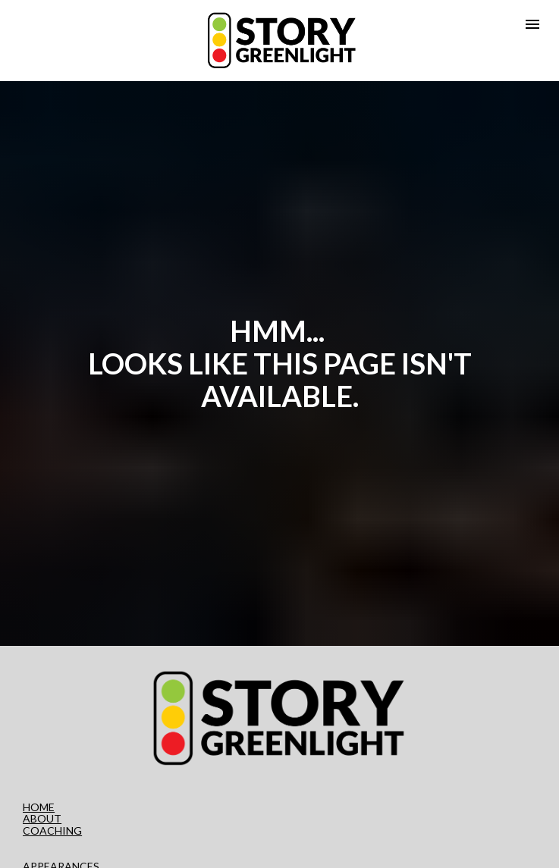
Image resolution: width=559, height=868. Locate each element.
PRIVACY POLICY (67, 845)
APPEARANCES (61, 833)
